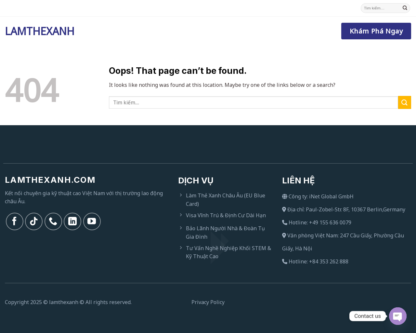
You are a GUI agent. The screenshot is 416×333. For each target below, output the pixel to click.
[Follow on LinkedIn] (72, 221)
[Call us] (53, 221)
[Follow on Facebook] (14, 221)
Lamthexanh (37, 31)
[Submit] (405, 8)
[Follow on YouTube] (92, 221)
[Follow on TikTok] (34, 221)
